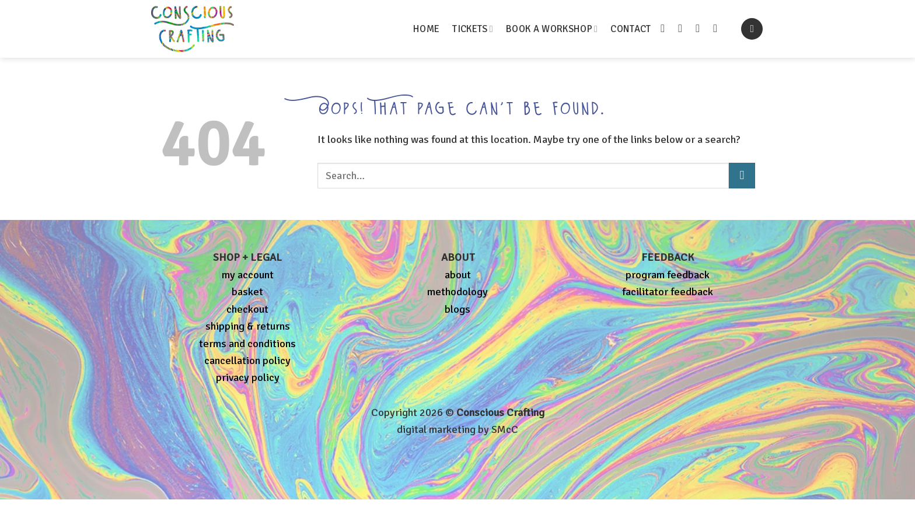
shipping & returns (247, 326)
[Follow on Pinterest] (718, 28)
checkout (247, 309)
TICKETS (472, 29)
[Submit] (742, 176)
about (458, 274)
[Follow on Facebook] (666, 28)
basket (247, 291)
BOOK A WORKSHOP (552, 29)
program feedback (668, 274)
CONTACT (630, 29)
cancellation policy (247, 360)
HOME (426, 29)
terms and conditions (247, 343)
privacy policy (248, 377)
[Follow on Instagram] (683, 28)
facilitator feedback (667, 291)
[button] (752, 29)
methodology (457, 291)
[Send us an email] (701, 28)
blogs (457, 309)
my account (248, 274)
